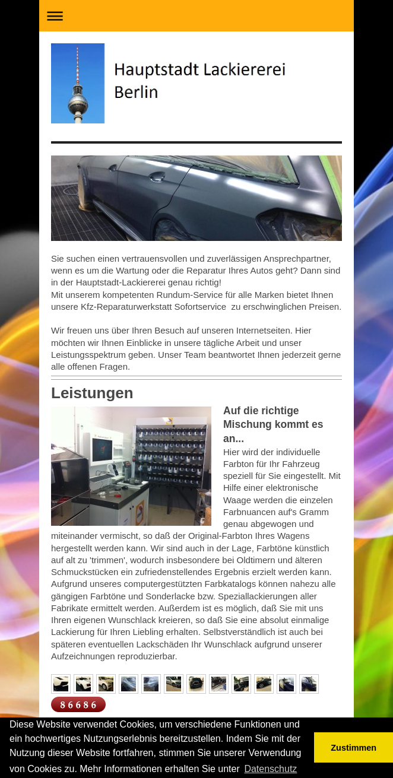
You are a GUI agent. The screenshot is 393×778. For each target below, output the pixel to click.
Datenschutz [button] (270, 769)
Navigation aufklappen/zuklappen (196, 15)
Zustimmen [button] (353, 747)
